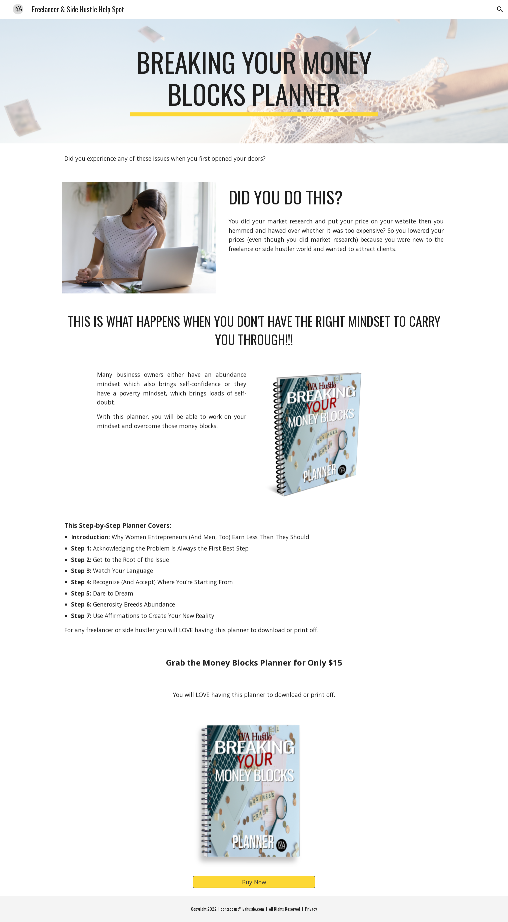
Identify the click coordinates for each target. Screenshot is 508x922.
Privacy (311, 909)
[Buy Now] (253, 881)
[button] (500, 9)
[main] (254, 81)
